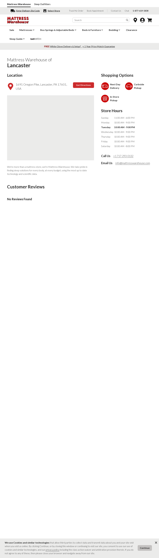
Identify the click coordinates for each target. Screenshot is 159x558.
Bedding (115, 30)
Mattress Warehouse (19, 4)
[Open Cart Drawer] (149, 20)
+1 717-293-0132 (123, 156)
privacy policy (52, 549)
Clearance (131, 30)
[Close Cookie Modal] (156, 542)
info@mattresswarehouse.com (132, 163)
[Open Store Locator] (135, 20)
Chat (127, 10)
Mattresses (27, 30)
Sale (11, 30)
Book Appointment (95, 10)
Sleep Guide (17, 38)
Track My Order (76, 10)
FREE (47, 46)
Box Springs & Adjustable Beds (58, 30)
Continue (145, 548)
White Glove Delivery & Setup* (65, 46)
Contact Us (116, 10)
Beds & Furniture (92, 30)
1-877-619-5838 (140, 10)
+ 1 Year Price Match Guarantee (98, 46)
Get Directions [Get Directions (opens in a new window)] (83, 85)
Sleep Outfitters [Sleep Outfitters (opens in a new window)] (42, 4)
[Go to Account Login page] (142, 20)
